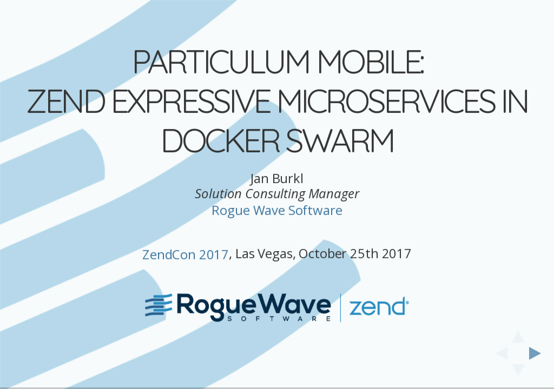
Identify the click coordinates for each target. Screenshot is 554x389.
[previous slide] (498, 353)
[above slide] (518, 333)
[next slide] (538, 353)
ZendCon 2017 (185, 235)
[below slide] (518, 373)
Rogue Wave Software (277, 190)
